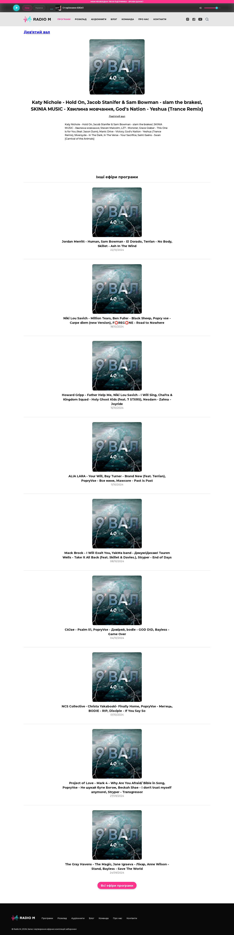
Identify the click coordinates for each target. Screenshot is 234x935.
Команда (128, 19)
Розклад (81, 19)
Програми (63, 19)
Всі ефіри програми (117, 885)
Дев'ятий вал (37, 32)
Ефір (27, 8)
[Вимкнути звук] (200, 8)
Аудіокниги (98, 19)
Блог (114, 19)
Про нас (143, 19)
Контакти (159, 19)
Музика (39, 8)
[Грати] (16, 8)
